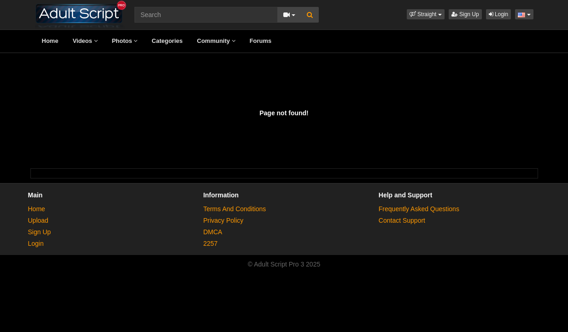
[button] (426, 14)
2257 (210, 243)
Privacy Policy (223, 220)
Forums (261, 40)
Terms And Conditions (234, 209)
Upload (38, 220)
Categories (167, 40)
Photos (125, 40)
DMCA (212, 232)
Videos (85, 40)
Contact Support (402, 220)
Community (216, 40)
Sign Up (465, 14)
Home (50, 40)
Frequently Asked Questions (419, 209)
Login (499, 14)
